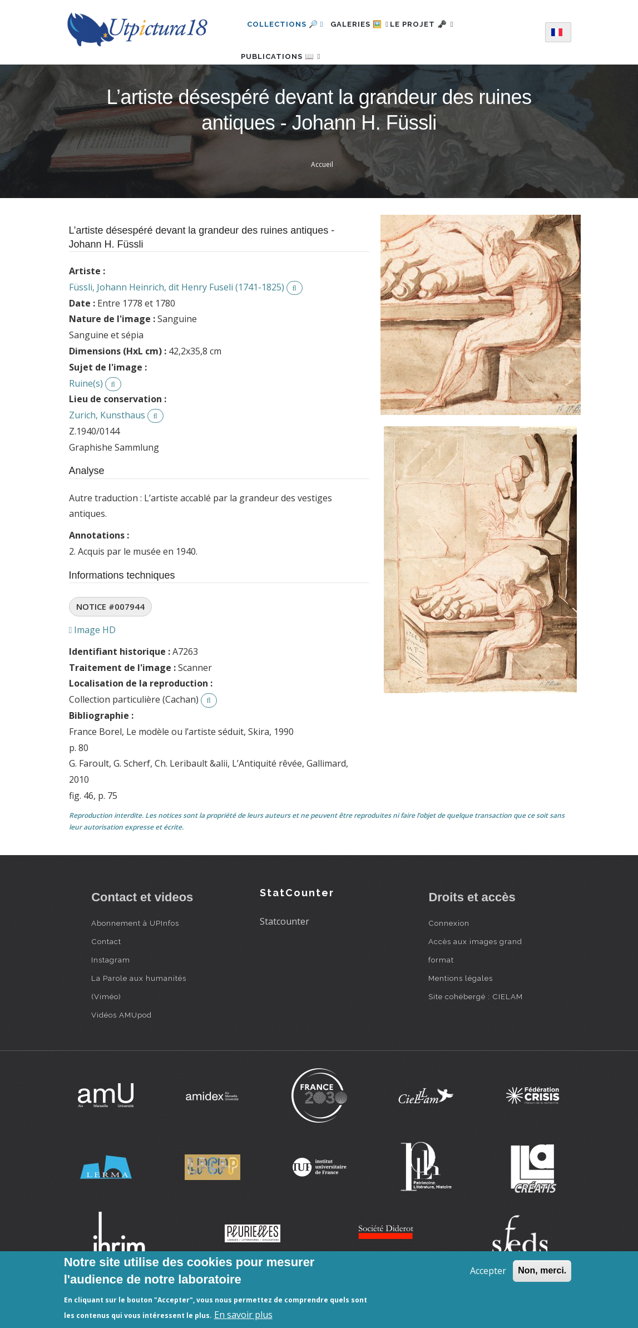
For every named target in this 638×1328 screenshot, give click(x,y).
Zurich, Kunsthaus (107, 448)
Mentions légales (460, 1010)
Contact (106, 974)
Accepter (488, 1271)
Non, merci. (542, 1270)
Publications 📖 (287, 72)
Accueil (322, 197)
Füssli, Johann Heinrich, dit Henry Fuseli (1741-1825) (176, 320)
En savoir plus (243, 1315)
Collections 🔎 (285, 24)
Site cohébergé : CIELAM (475, 1029)
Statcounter (284, 954)
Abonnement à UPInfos (135, 955)
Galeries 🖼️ (366, 24)
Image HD (92, 662)
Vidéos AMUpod (121, 1047)
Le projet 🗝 (440, 24)
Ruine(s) (86, 416)
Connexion (448, 955)
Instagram (110, 992)
